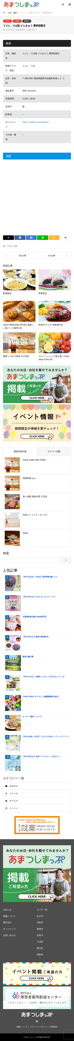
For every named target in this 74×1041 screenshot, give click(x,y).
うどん (9, 246)
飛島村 (40, 954)
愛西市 (26, 21)
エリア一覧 (42, 909)
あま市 (40, 916)
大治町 (40, 942)
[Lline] (42, 237)
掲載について (9, 916)
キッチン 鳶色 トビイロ (32, 716)
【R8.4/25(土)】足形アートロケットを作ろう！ (42, 756)
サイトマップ (9, 929)
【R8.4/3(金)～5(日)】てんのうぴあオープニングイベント (46, 736)
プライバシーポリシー (39, 1027)
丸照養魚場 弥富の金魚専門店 (35, 617)
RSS (37, 1021)
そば (15, 246)
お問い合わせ (9, 935)
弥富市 (40, 935)
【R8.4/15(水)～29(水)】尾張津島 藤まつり (40, 577)
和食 (17, 21)
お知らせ (7, 909)
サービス (14, 801)
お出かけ (14, 786)
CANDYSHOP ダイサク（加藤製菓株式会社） (41, 697)
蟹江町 (40, 948)
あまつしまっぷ (30, 1037)
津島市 (40, 922)
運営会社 (7, 922)
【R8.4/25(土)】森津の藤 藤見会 (36, 637)
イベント (14, 808)
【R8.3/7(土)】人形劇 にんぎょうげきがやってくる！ (44, 677)
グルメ (7, 21)
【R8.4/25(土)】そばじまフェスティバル (39, 597)
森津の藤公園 (28, 657)
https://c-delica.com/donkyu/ (35, 122)
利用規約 (53, 1027)
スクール (14, 793)
